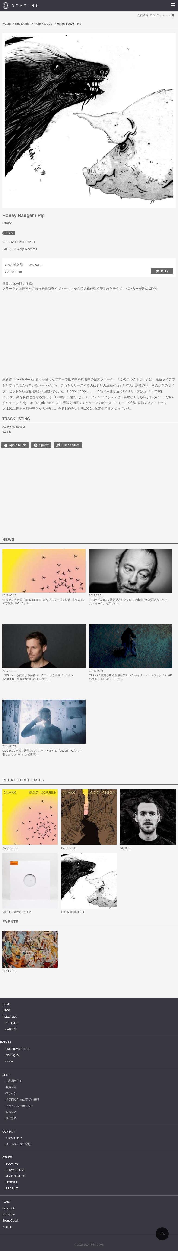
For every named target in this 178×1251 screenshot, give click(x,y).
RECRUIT (12, 1188)
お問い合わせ (14, 1138)
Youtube (7, 1226)
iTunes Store (68, 445)
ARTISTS (11, 1023)
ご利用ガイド (14, 1080)
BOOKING (12, 1163)
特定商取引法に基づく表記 (22, 1099)
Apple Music (14, 445)
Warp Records (43, 23)
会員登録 (142, 15)
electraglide (13, 1055)
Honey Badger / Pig (73, 911)
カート (166, 15)
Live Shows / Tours (17, 1048)
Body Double (10, 848)
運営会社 (11, 1112)
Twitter (6, 1202)
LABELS (11, 1029)
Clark (9, 233)
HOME (6, 23)
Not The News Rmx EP (16, 911)
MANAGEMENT (15, 1176)
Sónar (9, 1061)
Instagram (8, 1214)
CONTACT (9, 1131)
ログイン (155, 15)
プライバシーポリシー (19, 1106)
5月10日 (125, 848)
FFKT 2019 (9, 971)
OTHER (7, 1157)
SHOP (6, 1074)
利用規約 (11, 1118)
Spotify (41, 445)
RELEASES (22, 23)
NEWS (6, 1010)
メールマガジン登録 (18, 1144)
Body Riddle (68, 848)
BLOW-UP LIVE (15, 1170)
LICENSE (11, 1182)
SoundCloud (10, 1220)
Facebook (8, 1208)
